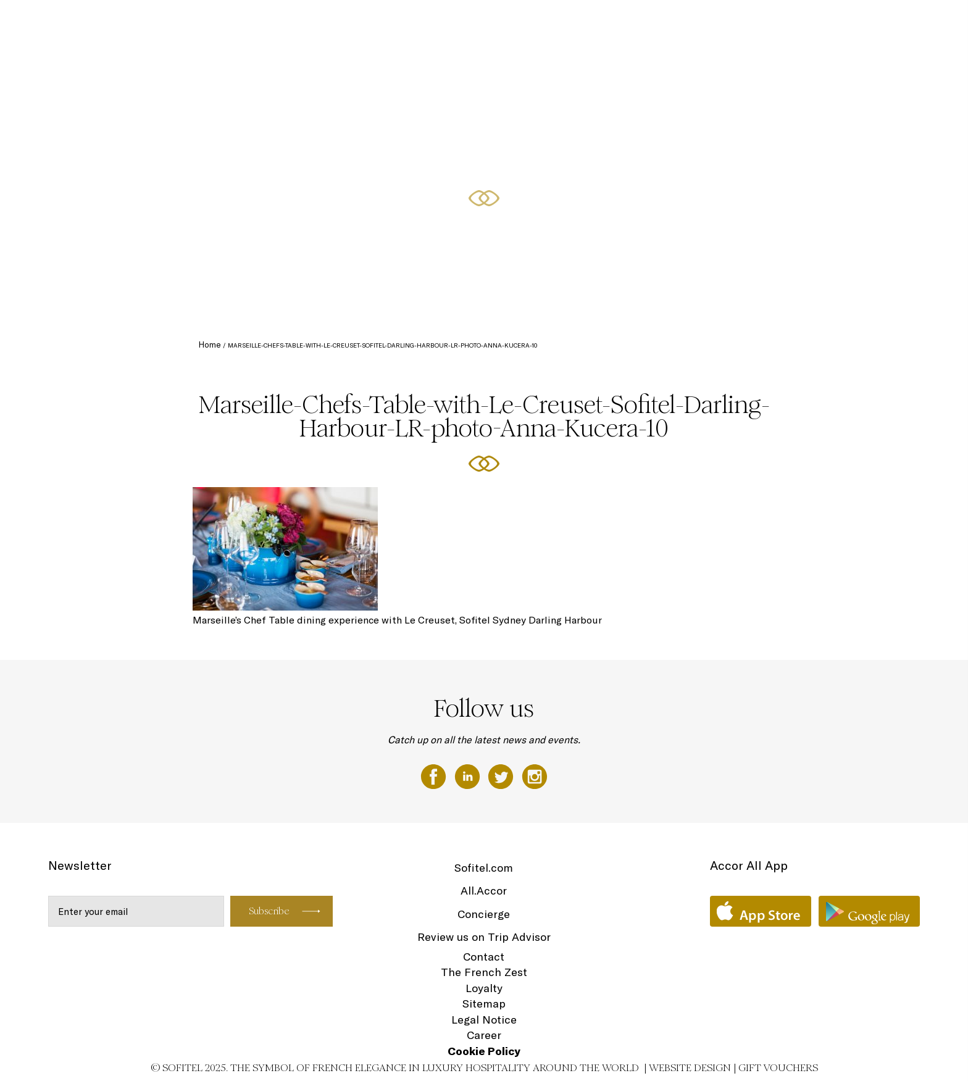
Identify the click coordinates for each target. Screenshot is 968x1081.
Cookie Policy (484, 1051)
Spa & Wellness (874, 22)
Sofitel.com (483, 868)
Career (484, 1035)
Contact (483, 957)
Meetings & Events (793, 22)
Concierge (483, 914)
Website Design (690, 1067)
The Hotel (541, 22)
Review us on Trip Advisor (484, 937)
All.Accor (484, 890)
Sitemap (484, 1003)
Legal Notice (484, 1019)
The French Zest (484, 972)
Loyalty (484, 988)
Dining (730, 22)
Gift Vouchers (778, 1067)
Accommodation (605, 22)
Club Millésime (677, 22)
